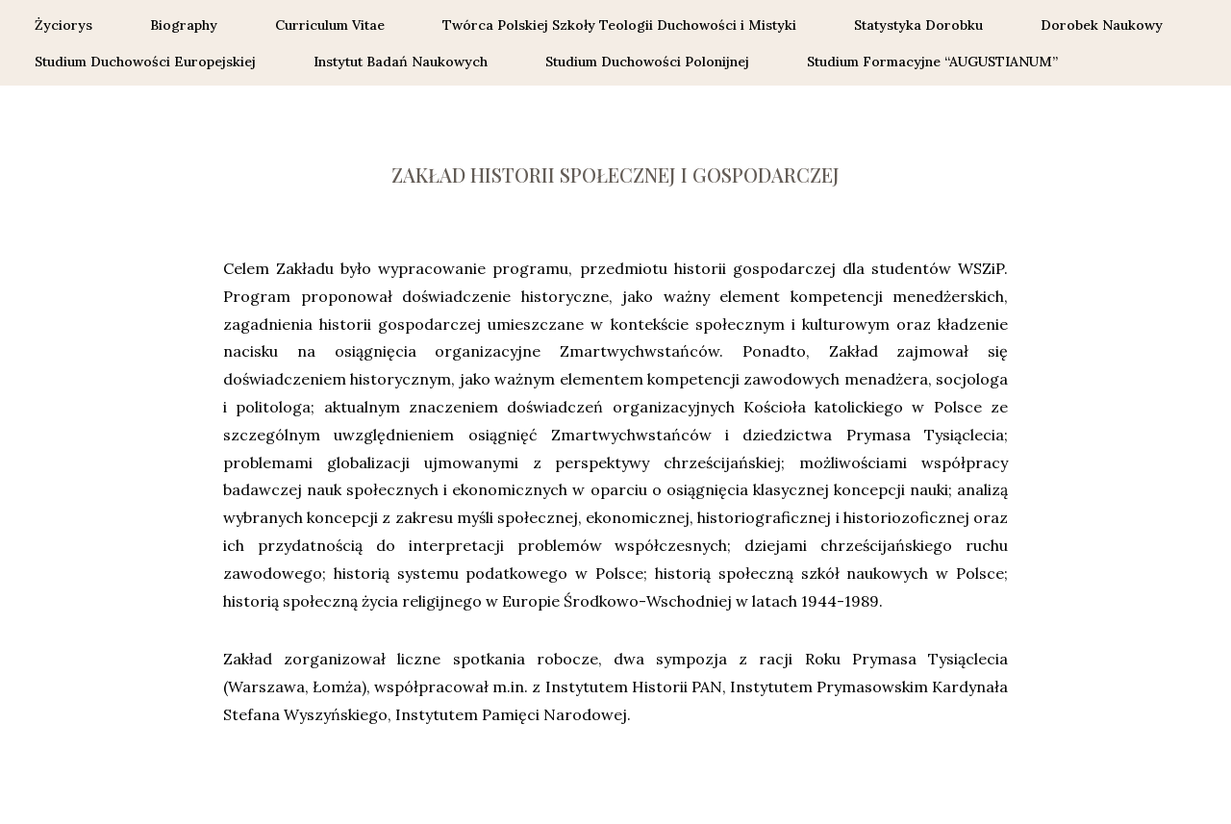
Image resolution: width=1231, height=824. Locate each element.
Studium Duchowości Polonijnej (647, 61)
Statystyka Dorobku (918, 25)
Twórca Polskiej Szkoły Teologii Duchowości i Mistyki (619, 25)
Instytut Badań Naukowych (401, 61)
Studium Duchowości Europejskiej (145, 61)
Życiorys (63, 25)
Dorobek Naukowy (1102, 25)
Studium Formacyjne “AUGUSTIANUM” (934, 61)
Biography (183, 25)
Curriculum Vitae (330, 25)
